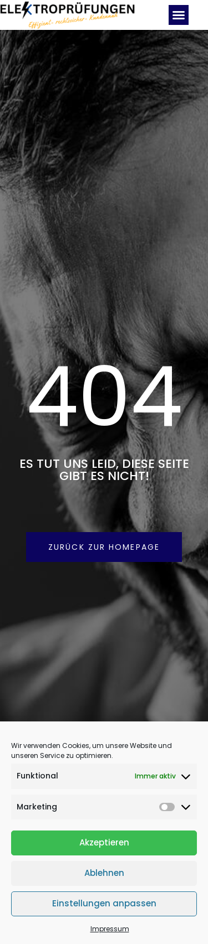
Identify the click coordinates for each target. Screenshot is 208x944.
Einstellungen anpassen (104, 903)
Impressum (109, 928)
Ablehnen (104, 873)
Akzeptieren (104, 842)
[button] (179, 15)
